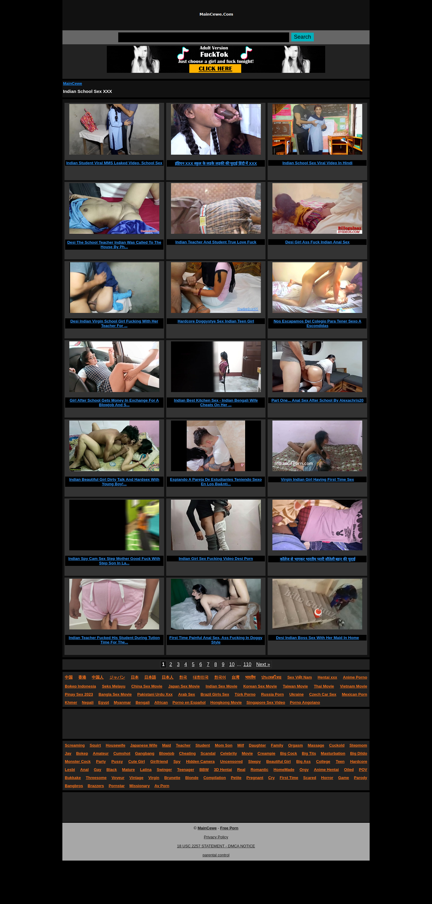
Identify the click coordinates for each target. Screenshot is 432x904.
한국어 (220, 677)
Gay (97, 769)
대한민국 (200, 677)
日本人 (167, 677)
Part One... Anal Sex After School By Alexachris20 (318, 400)
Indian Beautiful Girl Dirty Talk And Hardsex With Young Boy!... (114, 481)
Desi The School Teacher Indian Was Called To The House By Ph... (114, 244)
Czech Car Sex (322, 694)
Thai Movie (324, 686)
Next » (263, 664)
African (161, 702)
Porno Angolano (305, 702)
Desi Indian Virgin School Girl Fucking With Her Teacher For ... (114, 323)
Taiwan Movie (295, 686)
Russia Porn (272, 694)
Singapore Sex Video (265, 702)
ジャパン (117, 677)
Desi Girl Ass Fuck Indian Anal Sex (317, 242)
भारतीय (250, 677)
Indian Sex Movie (221, 686)
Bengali (143, 702)
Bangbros (74, 786)
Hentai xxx (327, 677)
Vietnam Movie (353, 686)
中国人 (98, 677)
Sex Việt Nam (299, 677)
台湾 (235, 677)
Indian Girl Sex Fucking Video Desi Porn (216, 558)
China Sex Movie (146, 686)
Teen (340, 761)
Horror (327, 777)
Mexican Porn (354, 694)
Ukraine (296, 694)
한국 (183, 677)
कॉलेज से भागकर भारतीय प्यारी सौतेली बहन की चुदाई (317, 559)
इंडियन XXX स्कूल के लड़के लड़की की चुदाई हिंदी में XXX (216, 163)
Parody (360, 777)
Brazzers (96, 786)
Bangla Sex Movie (115, 694)
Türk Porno (245, 694)
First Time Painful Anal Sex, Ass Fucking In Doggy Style (215, 639)
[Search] (203, 37)
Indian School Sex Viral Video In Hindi (317, 163)
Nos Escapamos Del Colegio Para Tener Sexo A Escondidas (318, 323)
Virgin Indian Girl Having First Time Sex (317, 479)
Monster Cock (78, 761)
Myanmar (122, 702)
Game (343, 777)
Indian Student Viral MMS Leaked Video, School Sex (114, 163)
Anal (84, 769)
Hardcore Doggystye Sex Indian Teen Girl (216, 321)
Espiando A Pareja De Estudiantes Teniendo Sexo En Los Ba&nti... (216, 481)
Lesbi (70, 769)
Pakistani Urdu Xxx (154, 694)
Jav (68, 753)
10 (232, 664)
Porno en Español (189, 702)
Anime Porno (355, 677)
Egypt (103, 702)
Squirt (95, 745)
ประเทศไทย (271, 677)
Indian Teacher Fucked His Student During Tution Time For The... (114, 639)
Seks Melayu (113, 686)
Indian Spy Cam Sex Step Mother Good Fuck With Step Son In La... (114, 560)
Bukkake (73, 777)
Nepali (88, 702)
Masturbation (333, 753)
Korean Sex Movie (260, 686)
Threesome (96, 777)
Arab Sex (186, 694)
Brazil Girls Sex (214, 694)
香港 (82, 677)
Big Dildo (358, 753)
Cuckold (336, 745)
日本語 (150, 677)
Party (101, 761)
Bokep (82, 753)
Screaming (75, 745)
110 (247, 664)
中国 (69, 677)
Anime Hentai (326, 769)
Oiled (349, 769)
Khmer (71, 702)
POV (363, 769)
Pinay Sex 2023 (79, 694)
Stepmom (358, 745)
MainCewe (72, 83)
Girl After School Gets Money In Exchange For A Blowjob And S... (114, 402)
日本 (135, 677)
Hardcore (358, 761)
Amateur (101, 753)
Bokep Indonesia (80, 686)
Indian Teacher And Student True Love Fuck (215, 242)
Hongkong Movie (226, 702)
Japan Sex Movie (184, 686)
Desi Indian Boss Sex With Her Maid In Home (317, 637)
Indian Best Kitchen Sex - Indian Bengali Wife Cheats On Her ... (216, 402)
